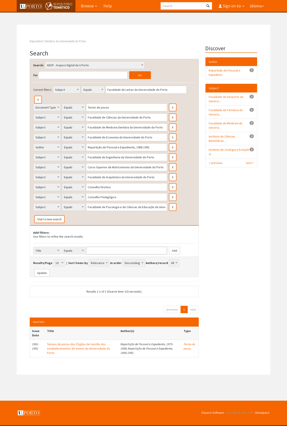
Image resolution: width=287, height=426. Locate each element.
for (35, 75)
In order (116, 263)
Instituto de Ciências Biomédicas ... (222, 138)
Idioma (257, 5)
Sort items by (78, 263)
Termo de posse (189, 346)
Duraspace (262, 413)
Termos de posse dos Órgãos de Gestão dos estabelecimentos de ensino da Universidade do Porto (78, 348)
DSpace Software (213, 413)
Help (107, 5)
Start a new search (49, 219)
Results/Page (42, 263)
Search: (38, 65)
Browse (89, 5)
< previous (216, 163)
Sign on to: (233, 5)
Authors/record (157, 263)
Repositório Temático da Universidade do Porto (58, 41)
